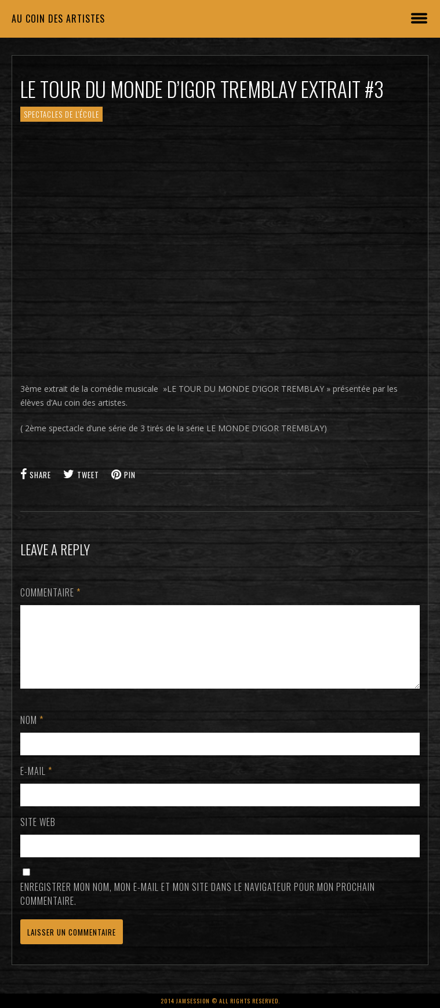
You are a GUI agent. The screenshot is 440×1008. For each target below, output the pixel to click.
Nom (31, 734)
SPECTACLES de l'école (61, 114)
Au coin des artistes (58, 19)
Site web (38, 836)
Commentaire (50, 592)
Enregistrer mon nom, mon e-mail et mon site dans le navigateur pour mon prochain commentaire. (197, 908)
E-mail (36, 785)
